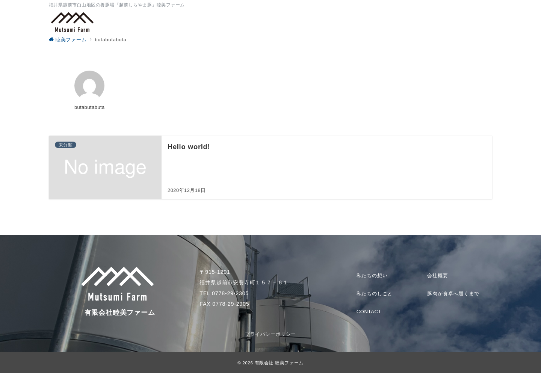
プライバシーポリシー (270, 334)
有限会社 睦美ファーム (279, 362)
